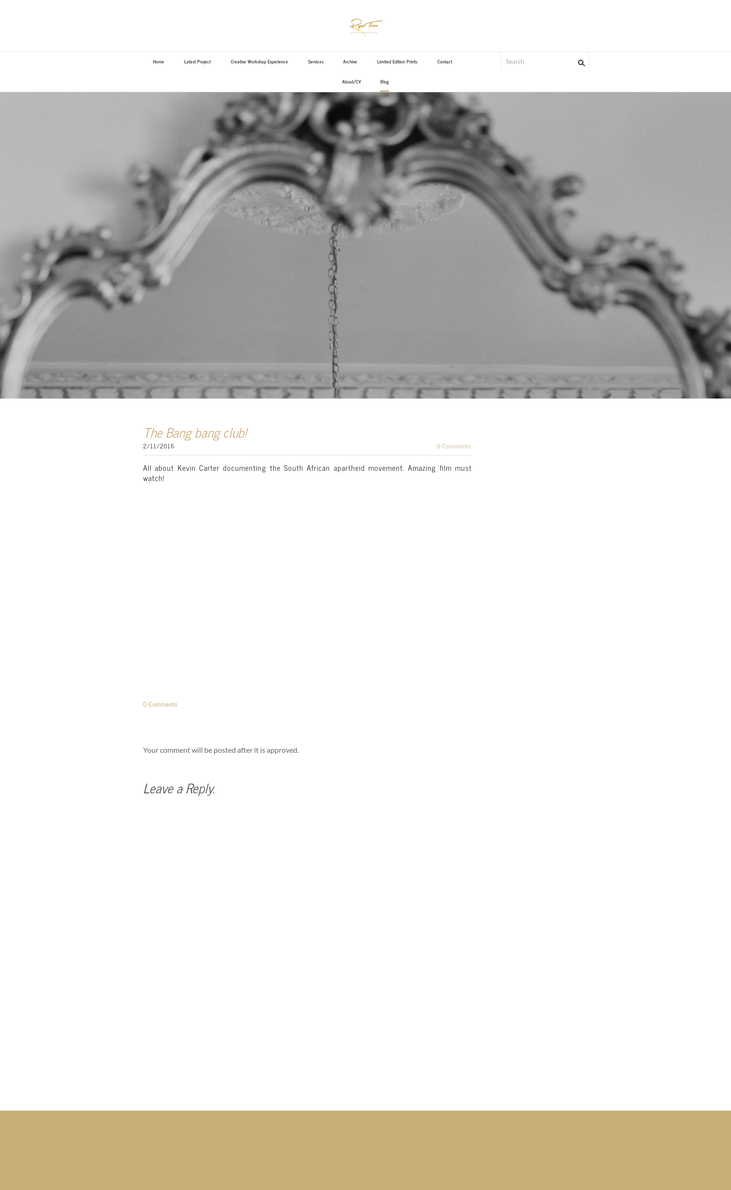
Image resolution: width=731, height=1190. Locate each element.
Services (316, 61)
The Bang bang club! (195, 432)
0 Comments (454, 446)
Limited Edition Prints (397, 61)
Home (158, 61)
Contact (444, 61)
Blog (384, 81)
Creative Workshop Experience (259, 61)
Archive (350, 61)
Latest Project (197, 61)
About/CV (351, 81)
